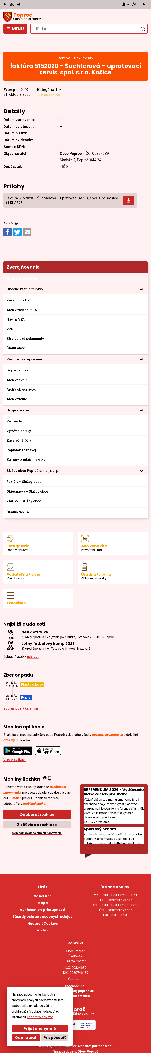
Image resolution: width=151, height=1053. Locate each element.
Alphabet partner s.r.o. (95, 1030)
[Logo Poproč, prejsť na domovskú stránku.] (75, 17)
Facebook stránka (75, 981)
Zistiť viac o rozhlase (37, 809)
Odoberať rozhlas (37, 799)
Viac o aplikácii (14, 744)
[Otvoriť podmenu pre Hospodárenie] (141, 395)
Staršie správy (95, 833)
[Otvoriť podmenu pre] (141, 274)
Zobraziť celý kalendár (20, 693)
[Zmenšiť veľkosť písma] (128, 4)
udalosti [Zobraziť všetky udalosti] (33, 641)
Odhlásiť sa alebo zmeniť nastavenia (37, 818)
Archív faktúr (49, 79)
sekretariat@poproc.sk (75, 976)
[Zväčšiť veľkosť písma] (134, 4)
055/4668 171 (75, 971)
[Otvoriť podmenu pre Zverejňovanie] (141, 264)
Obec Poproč (88, 1036)
